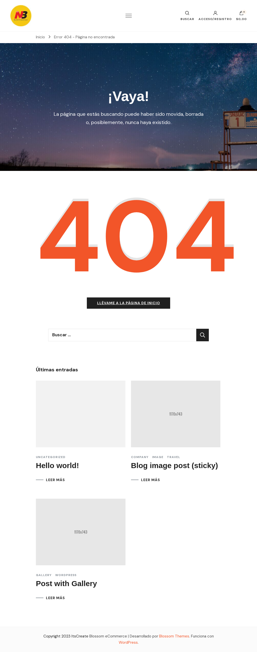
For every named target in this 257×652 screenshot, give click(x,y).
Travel (173, 457)
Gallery (44, 575)
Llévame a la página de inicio (128, 303)
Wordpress (66, 575)
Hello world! (57, 465)
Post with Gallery (66, 583)
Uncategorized (51, 457)
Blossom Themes (174, 636)
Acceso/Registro (215, 16)
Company (140, 457)
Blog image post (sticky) (174, 465)
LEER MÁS (55, 480)
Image (157, 457)
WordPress (128, 642)
